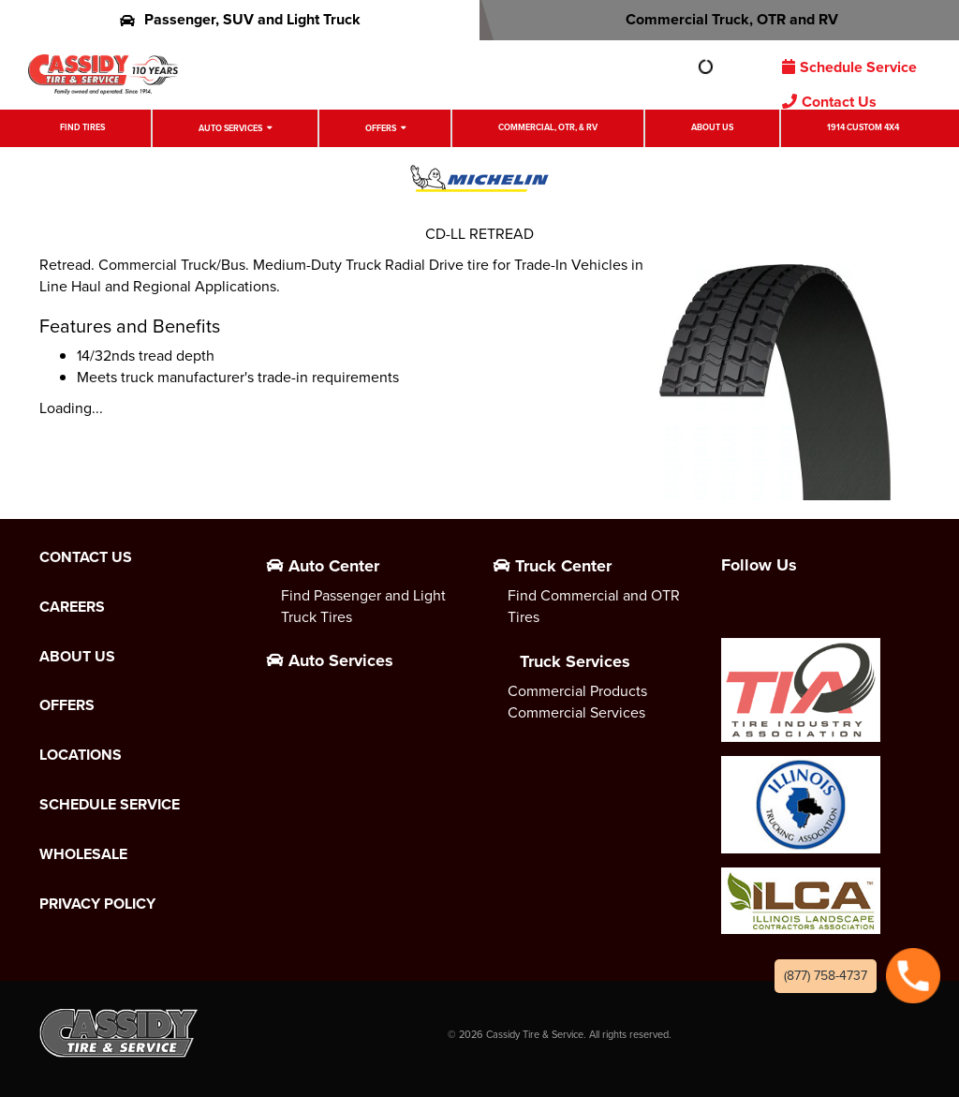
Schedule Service (849, 67)
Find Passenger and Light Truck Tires (363, 606)
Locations (80, 755)
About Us (712, 127)
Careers (72, 607)
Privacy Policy (97, 904)
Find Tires (82, 127)
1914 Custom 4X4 (863, 127)
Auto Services (230, 128)
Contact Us (829, 102)
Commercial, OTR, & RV (548, 127)
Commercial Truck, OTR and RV (719, 19)
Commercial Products (577, 691)
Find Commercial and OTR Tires (594, 606)
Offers (380, 128)
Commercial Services (576, 712)
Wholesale (83, 854)
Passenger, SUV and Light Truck (240, 19)
